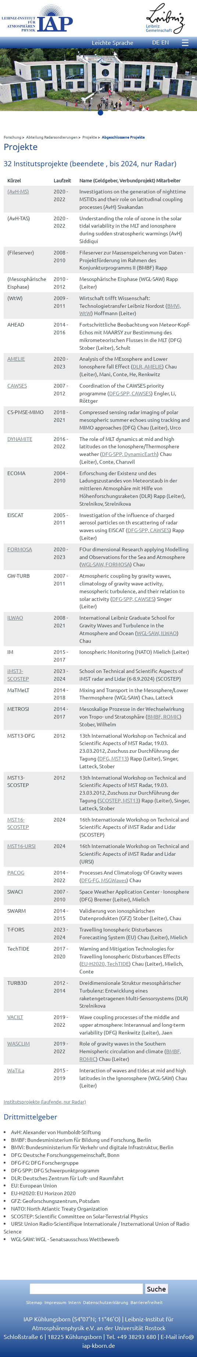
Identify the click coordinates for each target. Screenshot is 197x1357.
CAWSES (17, 385)
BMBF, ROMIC (163, 716)
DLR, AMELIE (147, 366)
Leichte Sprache (112, 42)
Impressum (55, 1302)
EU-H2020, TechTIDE (105, 963)
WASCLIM (18, 1043)
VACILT (15, 1017)
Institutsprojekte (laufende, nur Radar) (45, 1101)
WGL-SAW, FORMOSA (105, 564)
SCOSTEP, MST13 (119, 800)
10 (186, 114)
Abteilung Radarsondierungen (52, 137)
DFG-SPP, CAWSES (130, 393)
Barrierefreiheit (146, 1302)
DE (156, 42)
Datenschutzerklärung (105, 1302)
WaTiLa (15, 1070)
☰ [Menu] (185, 42)
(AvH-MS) (18, 191)
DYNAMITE (19, 438)
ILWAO (15, 617)
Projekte (89, 137)
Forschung (12, 137)
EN (165, 42)
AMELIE (16, 358)
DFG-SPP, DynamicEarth (129, 453)
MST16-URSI (21, 846)
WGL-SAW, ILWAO (157, 633)
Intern (74, 1302)
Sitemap (34, 1302)
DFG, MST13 (113, 758)
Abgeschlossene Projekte (123, 137)
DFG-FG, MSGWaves (103, 880)
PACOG (15, 872)
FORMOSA (19, 549)
